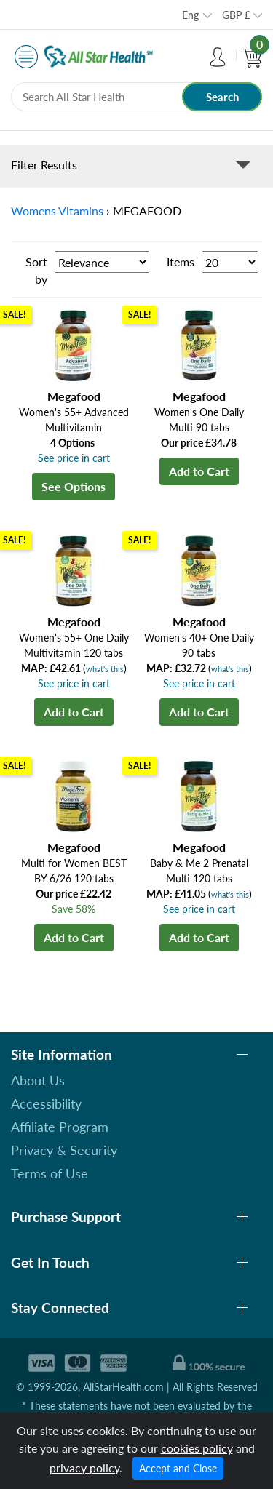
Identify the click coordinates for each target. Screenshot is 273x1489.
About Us (38, 1080)
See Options (73, 486)
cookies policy (197, 1448)
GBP (236, 15)
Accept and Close (178, 1468)
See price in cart (74, 458)
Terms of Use (49, 1173)
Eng (190, 15)
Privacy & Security (64, 1150)
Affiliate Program (59, 1127)
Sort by (36, 270)
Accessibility (46, 1103)
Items (180, 261)
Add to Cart (199, 471)
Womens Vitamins (57, 210)
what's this (105, 669)
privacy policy (84, 1467)
